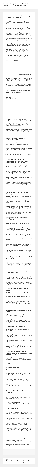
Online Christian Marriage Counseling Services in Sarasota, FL (16, 440)
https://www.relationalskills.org (11, 98)
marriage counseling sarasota (14, 142)
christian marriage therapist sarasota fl (20, 451)
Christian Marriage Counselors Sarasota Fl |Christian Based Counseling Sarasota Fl (16, 4)
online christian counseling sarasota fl (21, 452)
